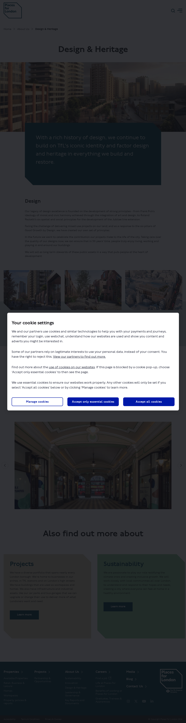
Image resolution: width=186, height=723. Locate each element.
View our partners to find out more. (79, 357)
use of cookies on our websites (72, 367)
